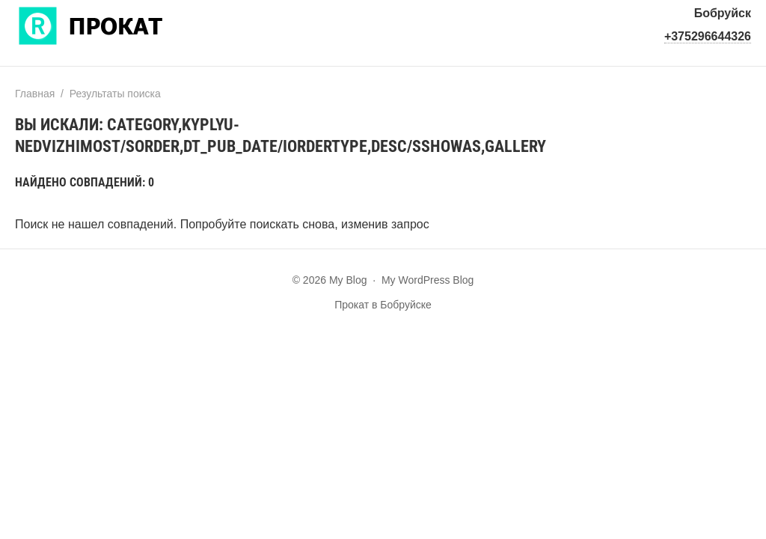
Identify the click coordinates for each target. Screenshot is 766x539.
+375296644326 (707, 36)
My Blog (127, 24)
